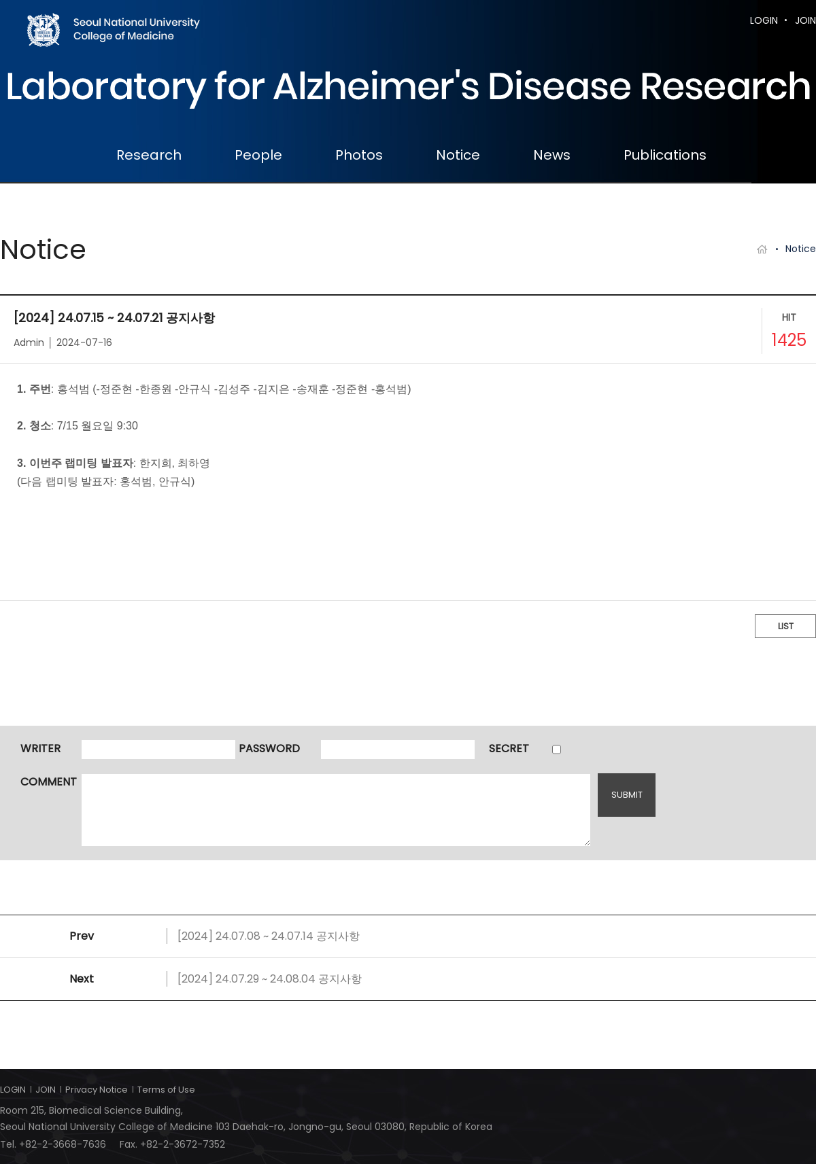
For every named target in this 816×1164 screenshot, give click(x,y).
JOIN (805, 20)
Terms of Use (166, 1089)
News (552, 155)
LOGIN (764, 20)
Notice (458, 155)
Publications (665, 155)
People (258, 155)
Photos (359, 155)
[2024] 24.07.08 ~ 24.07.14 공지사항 (268, 936)
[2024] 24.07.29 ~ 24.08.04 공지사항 (269, 979)
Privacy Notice (96, 1089)
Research (149, 155)
